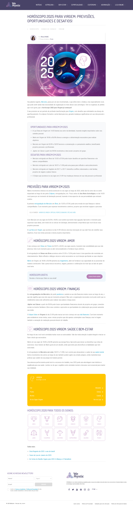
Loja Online (119, 5)
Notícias (39, 5)
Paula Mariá (45, 37)
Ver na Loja (98, 400)
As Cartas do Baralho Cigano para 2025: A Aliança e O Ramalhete (50, 459)
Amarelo (99, 388)
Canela (100, 396)
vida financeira (84, 315)
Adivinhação (105, 5)
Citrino (100, 392)
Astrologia (49, 5)
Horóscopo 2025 (45, 241)
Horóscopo (34, 29)
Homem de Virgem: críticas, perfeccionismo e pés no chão (57, 212)
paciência (60, 294)
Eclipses (52, 194)
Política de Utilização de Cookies (119, 504)
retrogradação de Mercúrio (43, 204)
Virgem (61, 29)
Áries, (56, 204)
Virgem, (71, 111)
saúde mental (99, 352)
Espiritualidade (77, 5)
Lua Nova (32, 230)
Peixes (49, 246)
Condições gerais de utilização (102, 504)
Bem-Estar (62, 5)
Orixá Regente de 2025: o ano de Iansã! (42, 451)
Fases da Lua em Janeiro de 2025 (40, 455)
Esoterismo (92, 5)
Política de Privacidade (87, 504)
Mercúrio (44, 102)
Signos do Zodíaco (48, 29)
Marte (29, 261)
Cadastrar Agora (94, 276)
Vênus (42, 246)
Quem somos (77, 504)
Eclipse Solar (33, 315)
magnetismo (64, 261)
